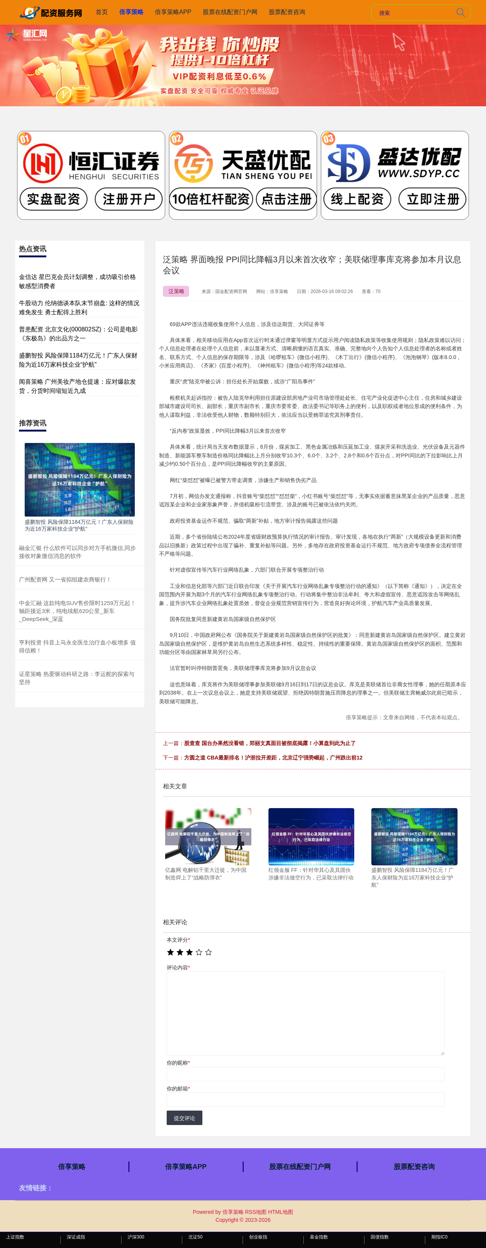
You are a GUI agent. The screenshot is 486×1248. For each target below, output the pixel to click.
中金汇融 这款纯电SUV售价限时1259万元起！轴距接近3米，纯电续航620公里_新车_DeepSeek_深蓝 (77, 611)
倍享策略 (131, 12)
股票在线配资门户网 (230, 12)
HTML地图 (280, 1212)
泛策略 (177, 291)
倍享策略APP (173, 12)
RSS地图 (256, 1212)
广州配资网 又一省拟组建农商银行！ (65, 579)
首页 (102, 12)
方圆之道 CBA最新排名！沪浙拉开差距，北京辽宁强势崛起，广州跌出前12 (273, 758)
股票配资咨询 (287, 12)
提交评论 (184, 1118)
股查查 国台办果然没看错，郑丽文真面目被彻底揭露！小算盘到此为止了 (270, 743)
